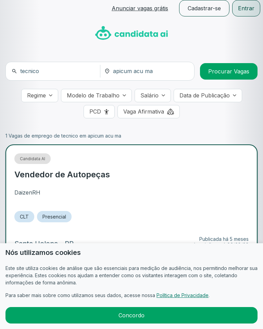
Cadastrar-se (204, 8)
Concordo (131, 315)
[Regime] (39, 95)
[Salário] (153, 95)
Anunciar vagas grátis (140, 8)
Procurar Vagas (228, 71)
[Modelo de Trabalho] (96, 95)
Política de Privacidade (182, 295)
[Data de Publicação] (208, 95)
